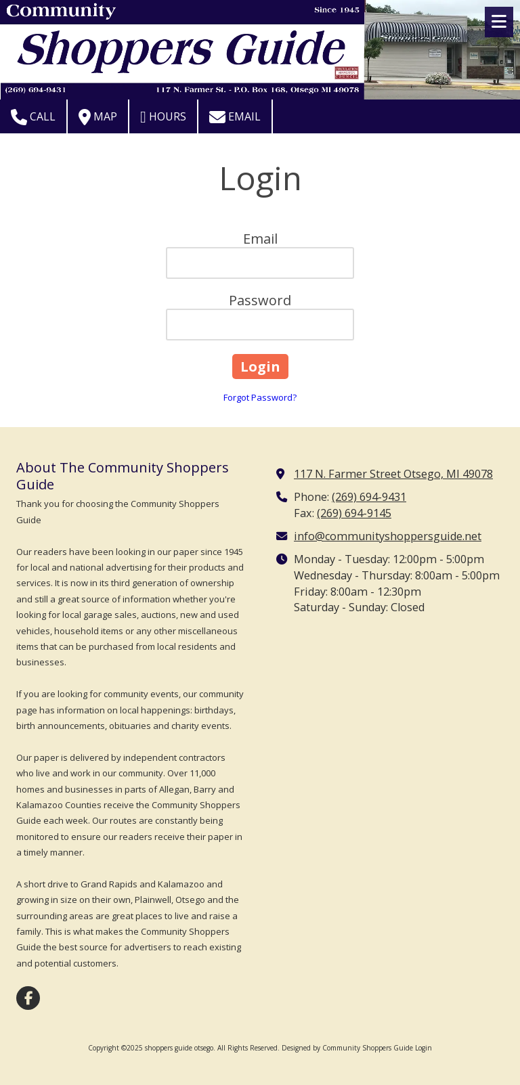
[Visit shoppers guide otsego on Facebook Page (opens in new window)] (28, 998)
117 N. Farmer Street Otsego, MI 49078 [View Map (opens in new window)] (393, 473)
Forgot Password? (260, 397)
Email (235, 117)
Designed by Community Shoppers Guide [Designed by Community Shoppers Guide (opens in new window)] (347, 1048)
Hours (163, 117)
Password (260, 300)
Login (423, 1048)
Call (33, 117)
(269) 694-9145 (354, 513)
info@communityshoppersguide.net (387, 536)
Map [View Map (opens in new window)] (98, 117)
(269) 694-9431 (369, 496)
